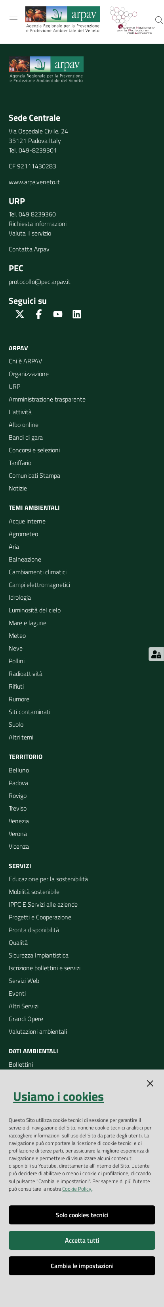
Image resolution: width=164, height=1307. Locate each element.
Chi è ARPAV (25, 361)
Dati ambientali (33, 1051)
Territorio (25, 756)
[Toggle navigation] (13, 19)
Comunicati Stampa (34, 475)
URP (14, 386)
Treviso (18, 808)
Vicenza (19, 846)
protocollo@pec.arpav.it (40, 281)
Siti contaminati (29, 711)
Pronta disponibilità (34, 929)
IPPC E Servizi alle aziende (43, 904)
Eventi (17, 993)
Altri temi (21, 737)
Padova (18, 783)
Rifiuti (16, 686)
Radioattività (25, 673)
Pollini (17, 661)
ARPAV (18, 348)
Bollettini (21, 1064)
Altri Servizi (23, 1006)
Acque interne (27, 521)
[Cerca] (159, 20)
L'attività (20, 412)
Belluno (19, 770)
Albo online (23, 424)
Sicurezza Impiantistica (39, 955)
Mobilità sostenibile (34, 891)
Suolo (16, 724)
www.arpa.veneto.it (34, 182)
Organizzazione (29, 373)
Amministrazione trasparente (47, 399)
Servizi (20, 866)
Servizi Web (24, 980)
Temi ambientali (34, 507)
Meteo (17, 635)
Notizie (18, 488)
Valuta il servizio (30, 233)
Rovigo (18, 795)
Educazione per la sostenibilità (48, 879)
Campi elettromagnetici (39, 584)
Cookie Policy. (77, 1189)
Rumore (19, 699)
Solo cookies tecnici (82, 1215)
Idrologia (20, 597)
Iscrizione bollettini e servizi (44, 968)
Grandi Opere (26, 1018)
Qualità (18, 942)
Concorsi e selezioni (34, 450)
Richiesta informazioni (38, 223)
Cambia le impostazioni (82, 1265)
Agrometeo (23, 534)
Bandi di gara (26, 437)
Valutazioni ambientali (38, 1031)
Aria (14, 546)
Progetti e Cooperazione (40, 917)
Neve (16, 648)
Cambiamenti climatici (38, 572)
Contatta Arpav (29, 249)
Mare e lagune (27, 622)
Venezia (19, 821)
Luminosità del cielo (35, 610)
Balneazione (25, 559)
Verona (18, 833)
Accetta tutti (82, 1240)
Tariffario (20, 462)
